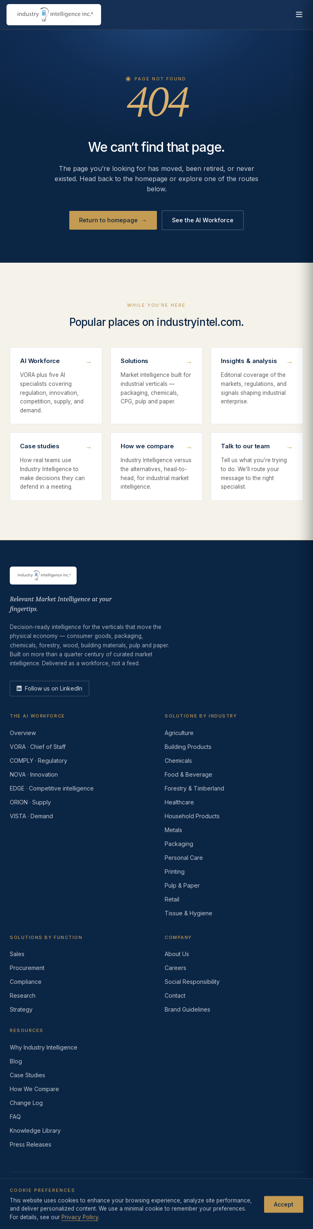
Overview (23, 732)
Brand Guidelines (187, 1009)
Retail (172, 899)
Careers (175, 967)
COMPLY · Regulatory (38, 760)
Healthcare (179, 802)
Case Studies (27, 1075)
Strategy (21, 1009)
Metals (173, 829)
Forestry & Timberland (194, 788)
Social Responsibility (192, 981)
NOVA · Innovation (34, 774)
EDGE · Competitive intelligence (52, 788)
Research (22, 995)
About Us (177, 953)
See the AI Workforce (203, 220)
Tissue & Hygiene (188, 913)
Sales (17, 953)
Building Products (188, 746)
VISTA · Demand (31, 816)
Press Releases (30, 1144)
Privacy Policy (27, 1198)
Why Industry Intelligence (43, 1047)
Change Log (26, 1102)
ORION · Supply (30, 802)
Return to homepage (113, 220)
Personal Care (184, 857)
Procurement (27, 967)
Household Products (192, 816)
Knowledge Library (35, 1130)
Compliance (26, 981)
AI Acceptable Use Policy (230, 1198)
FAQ (15, 1116)
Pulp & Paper (182, 885)
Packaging (179, 843)
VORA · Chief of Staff (38, 746)
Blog (16, 1061)
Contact (175, 995)
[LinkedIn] (49, 688)
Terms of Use (72, 1198)
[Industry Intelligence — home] (54, 14)
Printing (175, 871)
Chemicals (178, 760)
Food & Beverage (188, 774)
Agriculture (179, 732)
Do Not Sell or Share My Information (143, 1198)
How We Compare (34, 1088)
